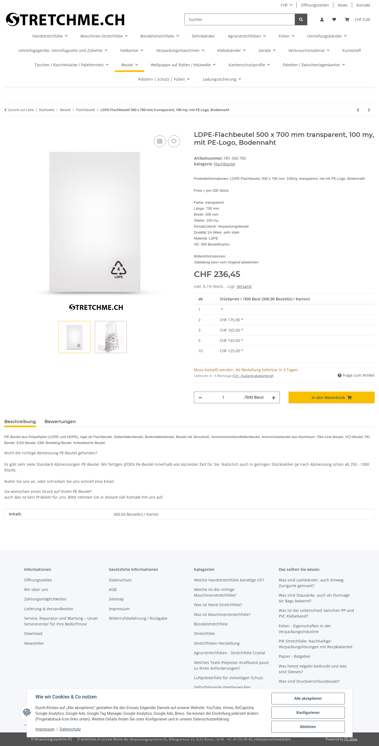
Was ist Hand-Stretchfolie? (218, 604)
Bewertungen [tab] (60, 421)
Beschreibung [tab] (20, 421)
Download (33, 633)
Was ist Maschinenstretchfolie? (222, 614)
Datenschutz (70, 729)
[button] (322, 19)
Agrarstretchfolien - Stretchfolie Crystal (229, 652)
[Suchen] (239, 19)
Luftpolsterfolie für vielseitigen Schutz (228, 677)
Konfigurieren (308, 712)
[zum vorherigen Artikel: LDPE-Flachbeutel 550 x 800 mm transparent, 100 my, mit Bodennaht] (358, 110)
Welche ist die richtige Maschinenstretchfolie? (215, 592)
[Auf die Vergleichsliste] (160, 141)
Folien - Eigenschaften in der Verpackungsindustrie (305, 628)
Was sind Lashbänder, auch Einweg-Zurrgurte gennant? (312, 582)
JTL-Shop (350, 739)
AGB (113, 589)
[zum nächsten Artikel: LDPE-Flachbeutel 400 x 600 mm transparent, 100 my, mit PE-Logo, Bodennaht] (369, 110)
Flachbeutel (224, 163)
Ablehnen (308, 727)
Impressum (45, 729)
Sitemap (116, 599)
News (343, 5)
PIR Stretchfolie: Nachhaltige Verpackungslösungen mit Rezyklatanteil (315, 643)
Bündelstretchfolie (211, 624)
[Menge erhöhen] (274, 397)
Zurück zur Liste (21, 109)
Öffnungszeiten (315, 5)
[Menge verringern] (200, 397)
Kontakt (363, 5)
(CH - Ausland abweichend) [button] (253, 375)
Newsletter (34, 643)
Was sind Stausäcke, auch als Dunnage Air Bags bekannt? (314, 598)
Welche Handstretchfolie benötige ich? (229, 580)
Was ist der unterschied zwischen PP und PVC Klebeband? (316, 613)
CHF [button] (284, 5)
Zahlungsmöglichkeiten (45, 599)
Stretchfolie (204, 633)
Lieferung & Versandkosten (48, 608)
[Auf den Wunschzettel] (174, 141)
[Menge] (223, 397)
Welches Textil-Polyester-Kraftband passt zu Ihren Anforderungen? (231, 665)
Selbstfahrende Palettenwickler (222, 687)
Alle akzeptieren (308, 698)
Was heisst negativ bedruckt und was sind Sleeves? (313, 668)
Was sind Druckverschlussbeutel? (309, 681)
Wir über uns (36, 589)
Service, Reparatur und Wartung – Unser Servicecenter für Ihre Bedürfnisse (61, 621)
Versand (244, 286)
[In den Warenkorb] (8, 128)
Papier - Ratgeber (295, 656)
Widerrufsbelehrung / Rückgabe (138, 618)
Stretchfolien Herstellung (217, 643)
